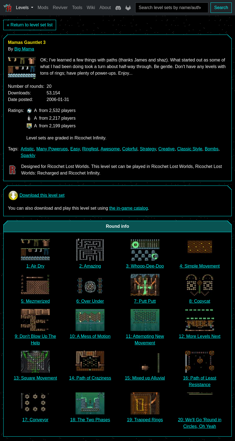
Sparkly (28, 155)
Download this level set (36, 195)
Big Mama (24, 49)
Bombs (212, 149)
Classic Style (189, 149)
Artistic (27, 149)
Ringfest (90, 149)
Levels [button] (23, 7)
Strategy (148, 149)
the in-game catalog (128, 208)
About (105, 7)
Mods (43, 7)
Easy (75, 149)
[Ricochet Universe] (7, 7)
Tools (77, 7)
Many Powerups (52, 149)
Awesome (110, 149)
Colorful (129, 149)
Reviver (60, 7)
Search (221, 7)
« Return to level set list (29, 25)
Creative (166, 149)
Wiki (91, 7)
